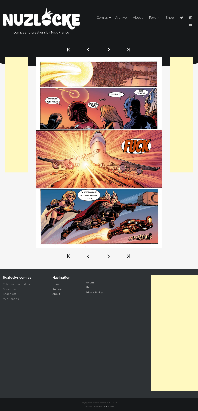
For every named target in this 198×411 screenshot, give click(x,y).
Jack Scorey (108, 406)
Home (56, 284)
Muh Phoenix (11, 299)
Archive (121, 17)
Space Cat (9, 293)
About (138, 17)
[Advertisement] (16, 114)
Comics (102, 17)
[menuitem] (103, 18)
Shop (170, 17)
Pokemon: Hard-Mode (17, 284)
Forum (154, 17)
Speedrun (9, 289)
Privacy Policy (94, 292)
